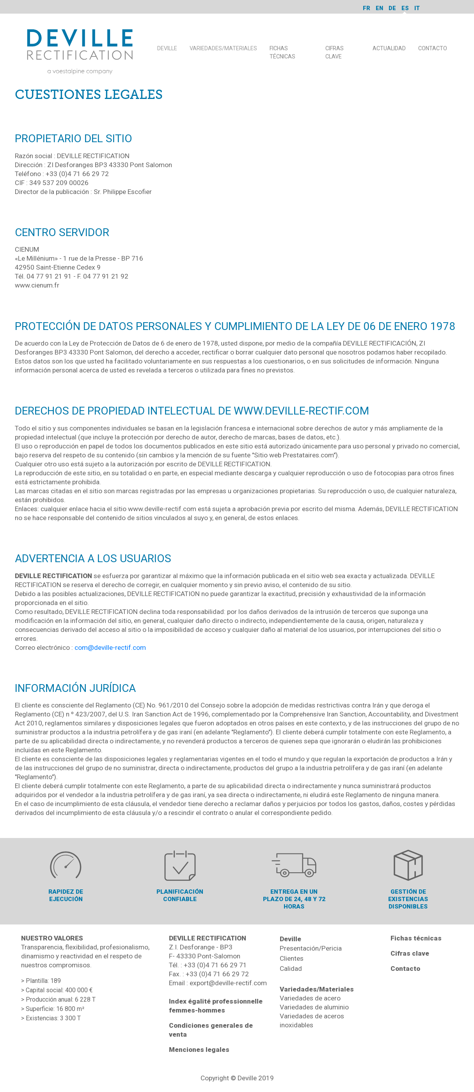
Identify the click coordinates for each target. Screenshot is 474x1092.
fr (366, 8)
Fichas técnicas (416, 938)
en (379, 8)
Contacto (405, 968)
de (392, 8)
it (417, 8)
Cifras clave (410, 953)
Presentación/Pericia (311, 948)
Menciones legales (199, 1049)
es (405, 8)
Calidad (291, 968)
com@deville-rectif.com (110, 647)
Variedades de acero (310, 998)
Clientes (292, 958)
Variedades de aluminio (314, 1007)
